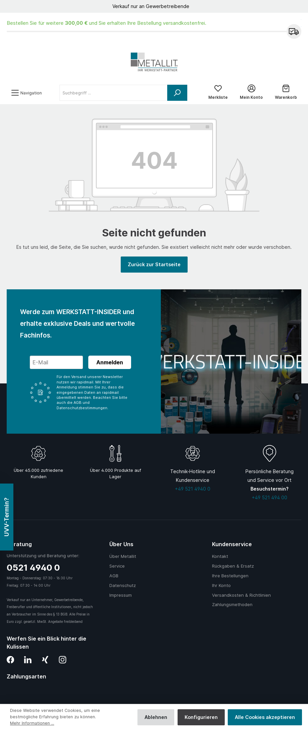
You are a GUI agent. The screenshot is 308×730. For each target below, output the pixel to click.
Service (117, 566)
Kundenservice (232, 544)
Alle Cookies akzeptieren (265, 717)
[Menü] (26, 93)
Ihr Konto (221, 585)
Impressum (120, 595)
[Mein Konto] (251, 92)
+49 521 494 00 (269, 497)
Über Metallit (122, 556)
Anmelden (109, 362)
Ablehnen (155, 717)
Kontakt (220, 556)
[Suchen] (177, 93)
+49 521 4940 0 (192, 489)
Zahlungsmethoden (232, 604)
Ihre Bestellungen (230, 575)
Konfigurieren (201, 717)
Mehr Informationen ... (32, 723)
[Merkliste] (218, 92)
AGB (113, 575)
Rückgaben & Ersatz (233, 566)
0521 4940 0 (33, 567)
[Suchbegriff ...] (114, 93)
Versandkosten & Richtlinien (241, 595)
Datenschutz (122, 585)
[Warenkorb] (286, 92)
